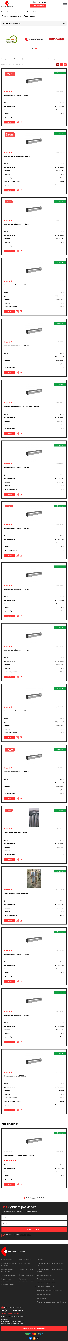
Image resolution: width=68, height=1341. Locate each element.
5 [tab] (38, 48)
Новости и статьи (7, 1285)
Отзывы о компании (25, 1269)
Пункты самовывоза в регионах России (49, 1300)
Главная (3, 12)
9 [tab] (41, 1198)
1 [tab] (29, 48)
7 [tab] (37, 1198)
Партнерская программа (9, 1279)
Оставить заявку (38, 6)
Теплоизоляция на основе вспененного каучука (51, 1263)
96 (23, 64)
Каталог (11, 12)
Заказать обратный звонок (34, 1326)
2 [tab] (32, 48)
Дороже (24, 59)
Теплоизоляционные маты (45, 1277)
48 (17, 64)
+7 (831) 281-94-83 (38, 2)
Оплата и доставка (25, 1275)
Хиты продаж (52, 59)
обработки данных (26, 1235)
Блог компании (23, 1263)
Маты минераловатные (44, 1273)
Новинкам (43, 59)
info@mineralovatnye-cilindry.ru (14, 1305)
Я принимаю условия (19, 1235)
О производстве (6, 1259)
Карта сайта (41, 1296)
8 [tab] (39, 1198)
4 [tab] (36, 48)
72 (20, 64)
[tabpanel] (11, 39)
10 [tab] (43, 1198)
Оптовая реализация (8, 1275)
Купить (9, 122)
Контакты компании (43, 1292)
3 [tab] (34, 48)
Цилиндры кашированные (45, 1284)
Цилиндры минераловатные (45, 1281)
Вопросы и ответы (25, 1259)
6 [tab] (35, 1198)
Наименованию (33, 59)
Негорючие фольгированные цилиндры (49, 1288)
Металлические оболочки (24, 12)
